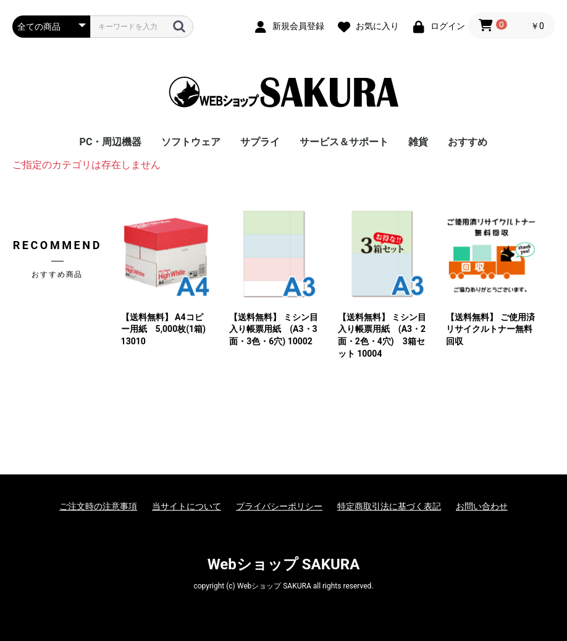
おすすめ (467, 142)
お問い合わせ (482, 506)
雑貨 (418, 142)
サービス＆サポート (344, 142)
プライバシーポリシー (279, 506)
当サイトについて (186, 506)
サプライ (260, 142)
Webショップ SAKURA (284, 564)
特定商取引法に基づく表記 (389, 506)
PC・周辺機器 (111, 142)
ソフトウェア (190, 142)
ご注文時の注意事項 (98, 506)
